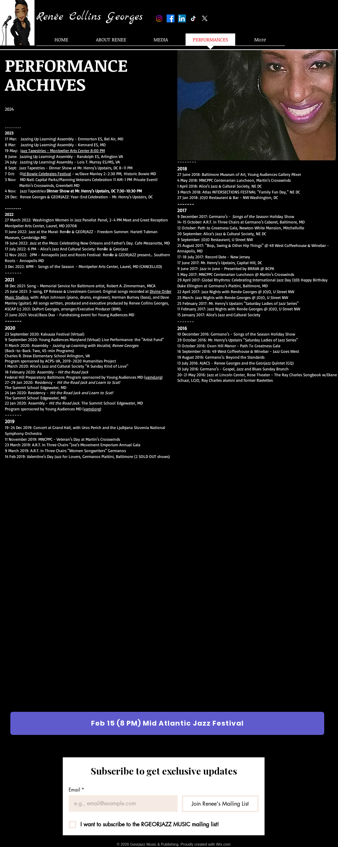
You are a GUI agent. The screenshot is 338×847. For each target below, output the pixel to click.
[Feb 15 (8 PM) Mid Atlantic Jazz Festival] (167, 723)
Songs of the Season (57, 266)
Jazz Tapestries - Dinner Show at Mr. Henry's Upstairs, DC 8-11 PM (76, 167)
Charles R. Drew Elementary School (36, 355)
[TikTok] (193, 18)
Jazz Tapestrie (81, 190)
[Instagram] (159, 18)
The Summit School (22, 387)
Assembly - (85, 345)
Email (76, 790)
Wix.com (223, 844)
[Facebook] (171, 18)
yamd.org (153, 377)
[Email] (121, 803)
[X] (205, 18)
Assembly (63, 372)
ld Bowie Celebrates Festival (46, 173)
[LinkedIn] (182, 18)
